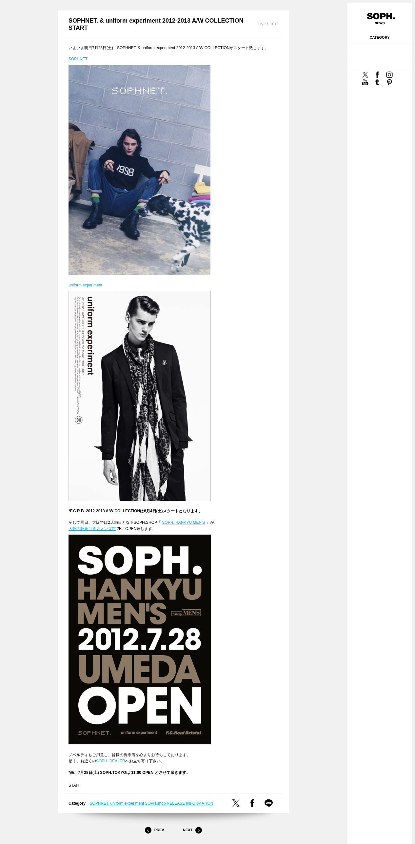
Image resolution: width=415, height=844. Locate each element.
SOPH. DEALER (110, 761)
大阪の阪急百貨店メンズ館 (92, 528)
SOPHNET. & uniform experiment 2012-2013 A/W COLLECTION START (156, 24)
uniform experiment (85, 285)
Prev (154, 830)
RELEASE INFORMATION (190, 803)
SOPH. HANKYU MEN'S (183, 522)
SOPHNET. (78, 59)
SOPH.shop (155, 803)
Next (192, 830)
